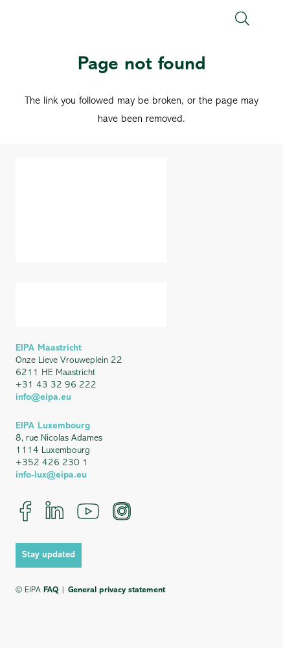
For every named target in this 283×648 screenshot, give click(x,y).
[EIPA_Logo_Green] (70, 19)
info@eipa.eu (43, 397)
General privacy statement (116, 590)
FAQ (50, 590)
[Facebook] (26, 511)
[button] (242, 19)
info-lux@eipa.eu (51, 475)
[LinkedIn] (54, 511)
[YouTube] (88, 511)
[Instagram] (121, 511)
